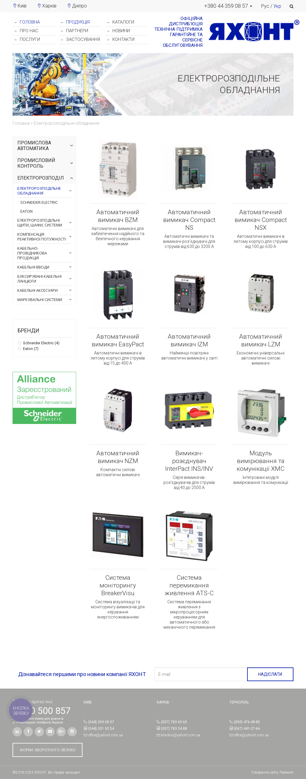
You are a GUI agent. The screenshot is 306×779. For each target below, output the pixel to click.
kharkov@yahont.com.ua (180, 735)
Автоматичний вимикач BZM (117, 216)
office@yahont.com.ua (105, 735)
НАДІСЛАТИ (270, 674)
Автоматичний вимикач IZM (189, 340)
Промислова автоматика (34, 146)
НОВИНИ (118, 30)
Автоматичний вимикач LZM (260, 340)
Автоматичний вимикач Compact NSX (261, 220)
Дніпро (79, 6)
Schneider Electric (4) (40, 343)
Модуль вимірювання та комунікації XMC (260, 461)
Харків (49, 6)
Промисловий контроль (36, 163)
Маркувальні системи (39, 299)
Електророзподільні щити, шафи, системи (39, 222)
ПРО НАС (26, 30)
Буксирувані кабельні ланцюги (39, 279)
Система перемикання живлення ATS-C (189, 585)
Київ (22, 6)
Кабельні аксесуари (37, 290)
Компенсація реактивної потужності (41, 237)
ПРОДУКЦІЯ (75, 22)
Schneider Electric (39, 202)
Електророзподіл (40, 178)
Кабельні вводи (33, 267)
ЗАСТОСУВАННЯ (80, 39)
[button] (228, 6)
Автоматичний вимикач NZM (117, 457)
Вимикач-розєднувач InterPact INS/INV (189, 461)
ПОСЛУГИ (27, 39)
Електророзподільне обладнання (39, 191)
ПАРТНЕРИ (74, 30)
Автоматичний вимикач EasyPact (118, 340)
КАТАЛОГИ (120, 22)
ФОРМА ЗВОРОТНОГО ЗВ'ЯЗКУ (47, 749)
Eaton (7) (30, 349)
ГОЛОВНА (27, 22)
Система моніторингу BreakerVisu (118, 585)
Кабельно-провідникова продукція (32, 253)
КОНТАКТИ (120, 39)
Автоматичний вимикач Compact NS (189, 220)
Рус (265, 6)
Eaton (26, 211)
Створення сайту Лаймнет (272, 772)
